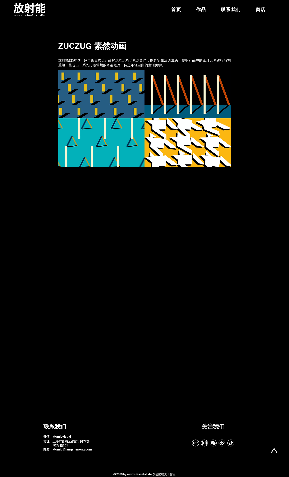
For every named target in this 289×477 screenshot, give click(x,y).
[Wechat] (213, 443)
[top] (274, 450)
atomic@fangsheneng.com (72, 449)
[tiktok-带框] (231, 443)
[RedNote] (195, 443)
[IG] (204, 443)
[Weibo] (222, 443)
